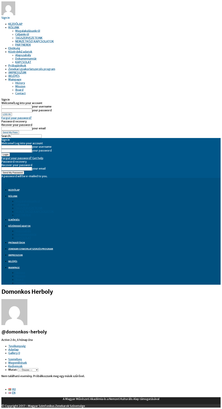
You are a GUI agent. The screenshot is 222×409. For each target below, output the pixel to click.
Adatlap (13, 349)
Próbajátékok (17, 65)
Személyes (15, 359)
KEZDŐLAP (15, 24)
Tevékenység (17, 346)
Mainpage (14, 79)
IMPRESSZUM (17, 72)
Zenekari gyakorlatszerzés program (31, 69)
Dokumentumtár (26, 58)
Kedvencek (15, 366)
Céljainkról (22, 34)
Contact (20, 93)
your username (42, 106)
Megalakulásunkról (27, 31)
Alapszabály (23, 55)
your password (42, 110)
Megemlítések (17, 362)
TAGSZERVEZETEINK (28, 38)
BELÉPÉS (14, 76)
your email (39, 128)
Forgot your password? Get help (22, 158)
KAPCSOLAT (23, 62)
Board (19, 90)
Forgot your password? (16, 118)
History (20, 83)
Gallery (14, 353)
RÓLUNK (13, 27)
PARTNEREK (23, 44)
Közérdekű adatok (20, 51)
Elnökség (14, 48)
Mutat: (12, 369)
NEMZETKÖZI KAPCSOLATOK (34, 41)
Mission (20, 86)
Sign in (5, 17)
